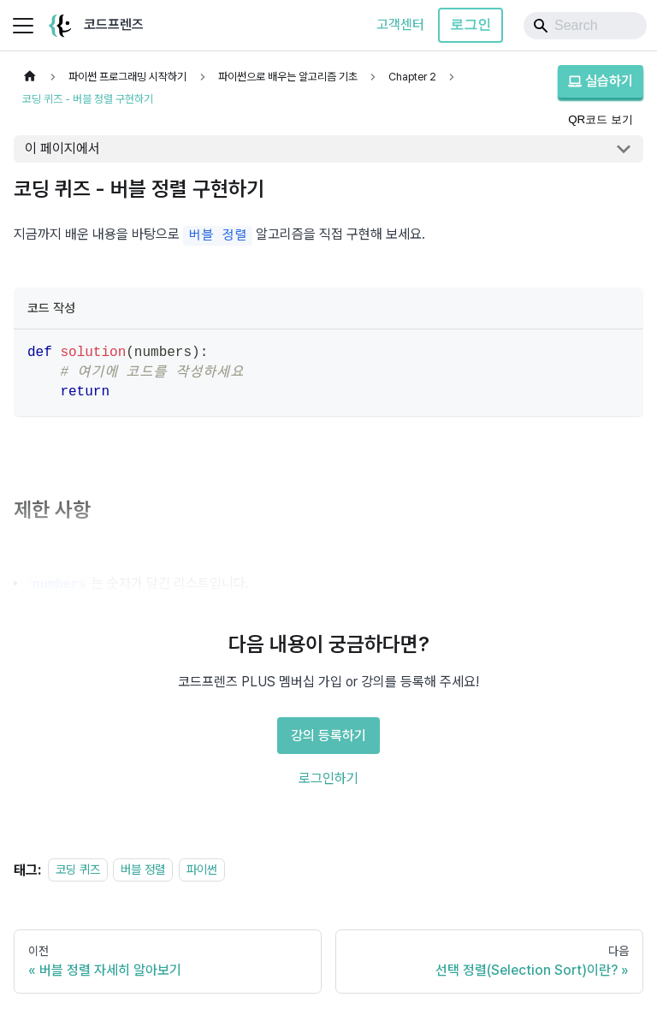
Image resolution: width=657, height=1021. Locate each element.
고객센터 (400, 24)
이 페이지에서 (62, 148)
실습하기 (600, 81)
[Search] (585, 25)
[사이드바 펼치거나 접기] (23, 26)
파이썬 (201, 870)
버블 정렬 (143, 870)
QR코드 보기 (600, 119)
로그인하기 (328, 778)
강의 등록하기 (328, 735)
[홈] (30, 77)
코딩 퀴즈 (78, 870)
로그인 (470, 24)
